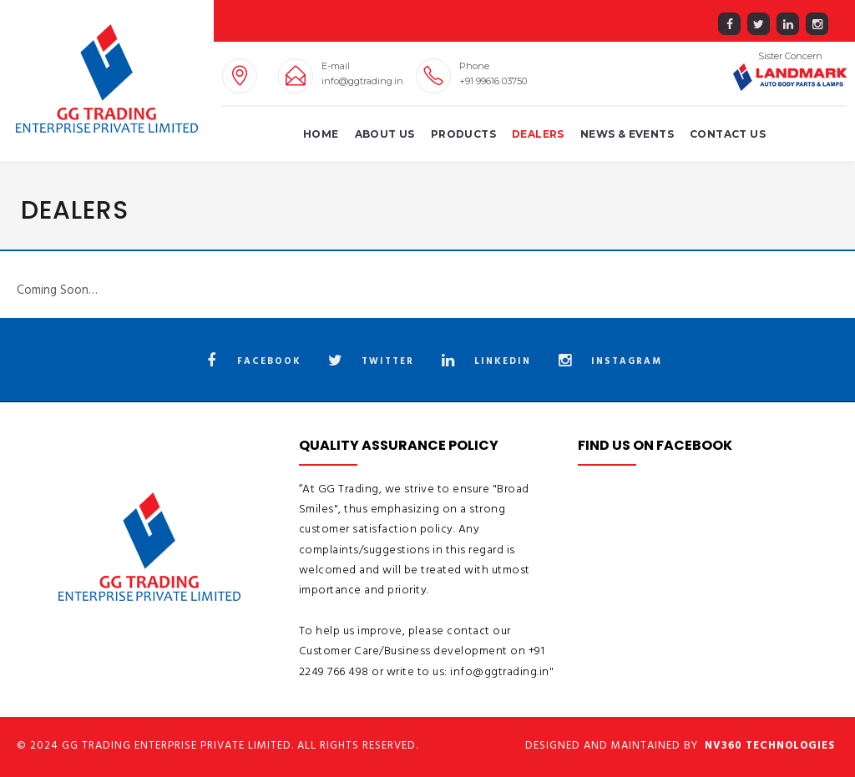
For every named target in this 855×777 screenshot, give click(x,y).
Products (463, 134)
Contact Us (728, 134)
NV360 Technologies (770, 745)
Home (321, 134)
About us (385, 134)
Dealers (538, 134)
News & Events (627, 134)
